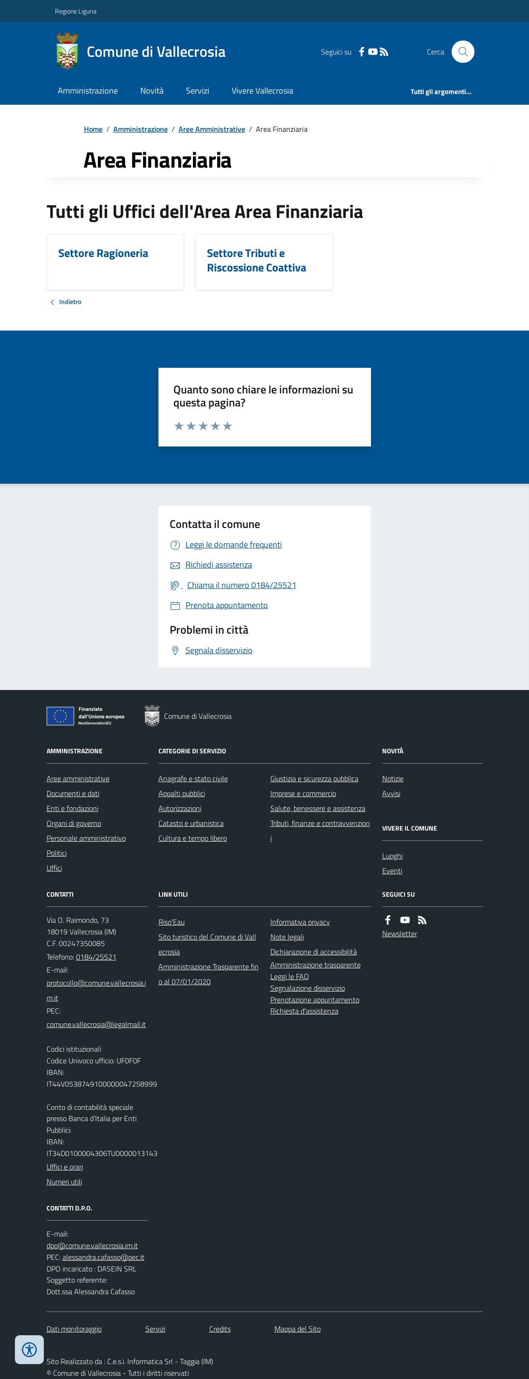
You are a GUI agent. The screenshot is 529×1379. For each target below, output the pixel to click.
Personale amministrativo (86, 838)
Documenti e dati (73, 793)
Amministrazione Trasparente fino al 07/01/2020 (208, 974)
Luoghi (392, 855)
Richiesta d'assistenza (304, 1010)
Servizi (197, 90)
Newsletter (399, 933)
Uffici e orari (65, 1166)
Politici (57, 852)
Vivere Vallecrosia (262, 90)
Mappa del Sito (298, 1328)
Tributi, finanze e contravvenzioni (320, 831)
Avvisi (391, 793)
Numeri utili (64, 1181)
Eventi (392, 870)
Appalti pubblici (181, 793)
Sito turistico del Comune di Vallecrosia (207, 944)
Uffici (54, 867)
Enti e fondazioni (72, 808)
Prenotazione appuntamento (314, 999)
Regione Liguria (75, 11)
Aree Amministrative (212, 129)
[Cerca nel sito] (459, 52)
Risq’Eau (171, 921)
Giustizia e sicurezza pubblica (314, 778)
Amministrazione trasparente (315, 964)
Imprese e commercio (303, 793)
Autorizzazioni (179, 808)
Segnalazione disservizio (307, 988)
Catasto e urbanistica (191, 823)
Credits (220, 1328)
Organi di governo (74, 823)
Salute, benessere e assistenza (317, 808)
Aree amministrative (78, 778)
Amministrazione (88, 90)
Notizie (393, 778)
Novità (152, 90)
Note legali (287, 936)
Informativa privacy (300, 921)
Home (93, 129)
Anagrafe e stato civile (193, 778)
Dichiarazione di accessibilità (313, 951)
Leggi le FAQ (289, 976)
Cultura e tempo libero (192, 838)
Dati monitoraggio (74, 1328)
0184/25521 (96, 956)
